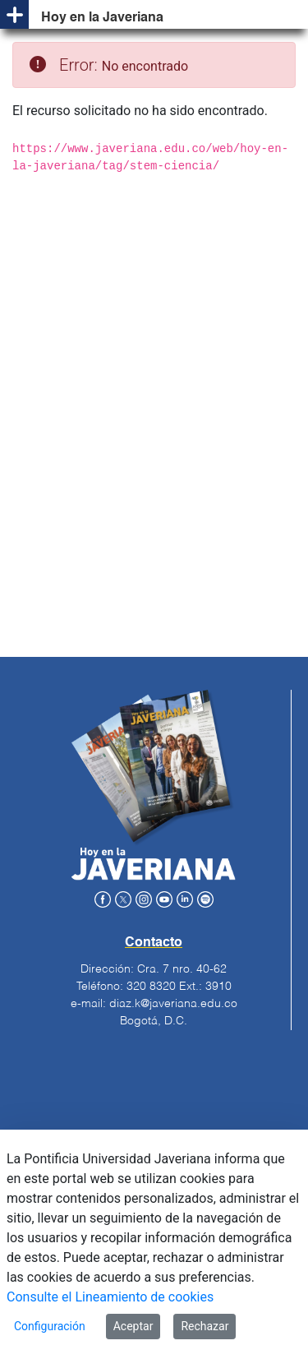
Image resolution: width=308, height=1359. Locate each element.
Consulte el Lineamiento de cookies (110, 1297)
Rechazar (204, 1326)
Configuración (49, 1326)
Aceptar (133, 1326)
